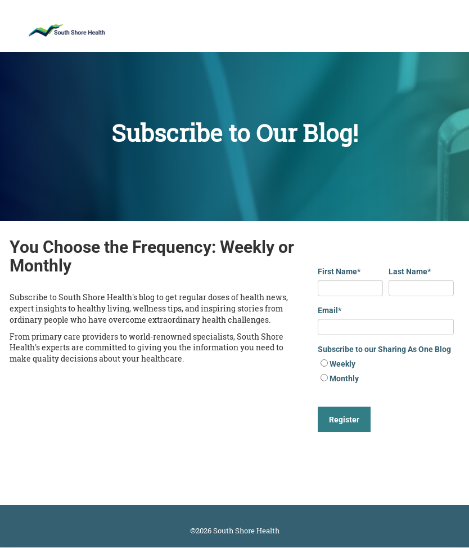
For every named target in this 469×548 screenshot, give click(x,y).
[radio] (386, 365)
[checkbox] (386, 372)
